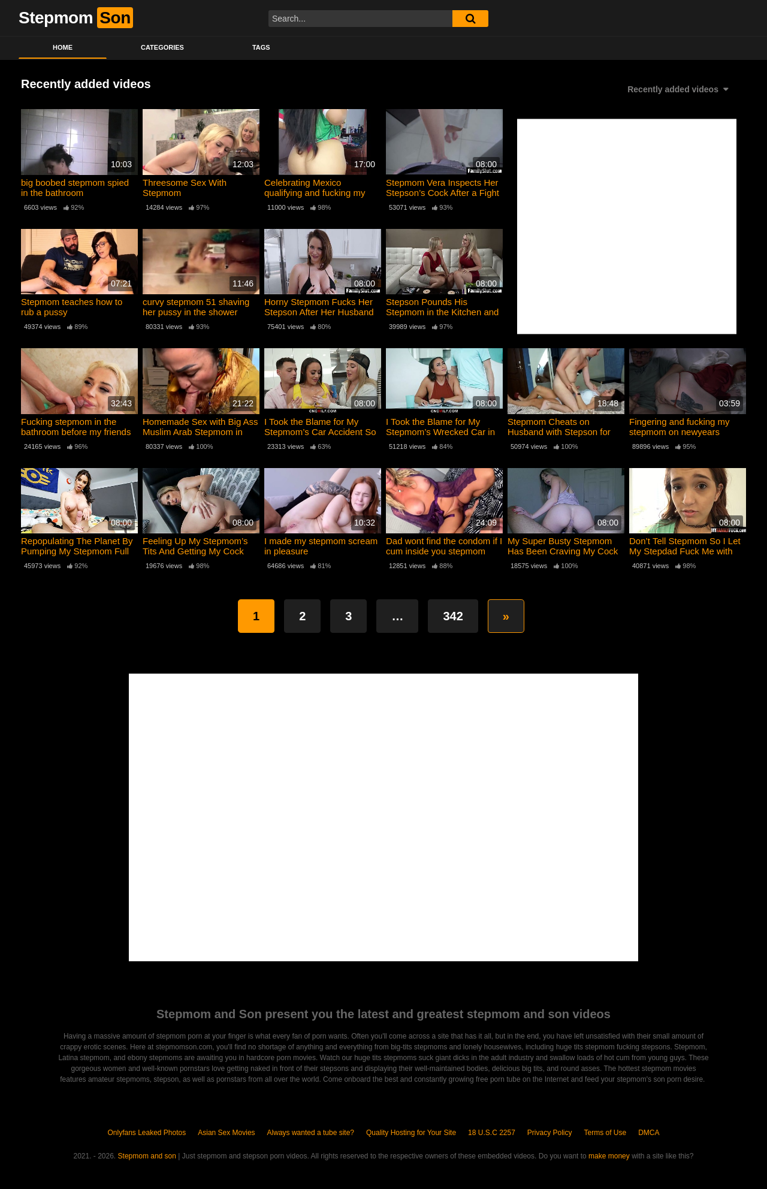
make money (609, 1156)
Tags (261, 47)
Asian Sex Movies (226, 1132)
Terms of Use (605, 1132)
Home (63, 47)
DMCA (648, 1132)
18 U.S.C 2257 (491, 1132)
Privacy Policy (549, 1132)
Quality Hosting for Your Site (411, 1132)
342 (453, 616)
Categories (162, 47)
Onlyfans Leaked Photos (146, 1132)
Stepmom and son (147, 1156)
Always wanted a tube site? (310, 1132)
